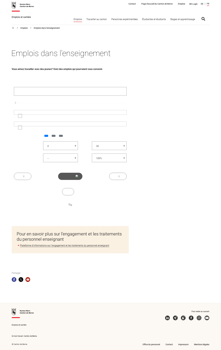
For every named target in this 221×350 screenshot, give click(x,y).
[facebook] (14, 280)
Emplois (78, 19)
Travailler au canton (96, 19)
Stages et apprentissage (182, 19)
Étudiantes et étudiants (154, 19)
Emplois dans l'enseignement (47, 28)
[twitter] (21, 280)
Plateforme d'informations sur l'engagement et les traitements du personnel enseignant (64, 245)
